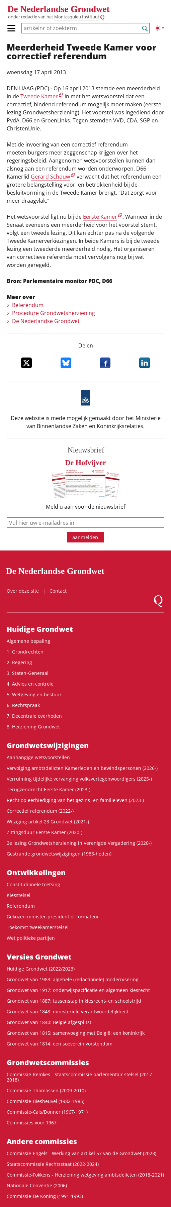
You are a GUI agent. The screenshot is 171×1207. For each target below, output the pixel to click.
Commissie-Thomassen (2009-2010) (46, 1090)
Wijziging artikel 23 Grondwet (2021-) (48, 821)
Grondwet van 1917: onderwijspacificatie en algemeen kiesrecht (78, 990)
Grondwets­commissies (48, 1063)
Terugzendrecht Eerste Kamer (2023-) (48, 789)
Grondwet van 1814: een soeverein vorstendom (59, 1043)
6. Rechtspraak (23, 705)
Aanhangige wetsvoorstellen (38, 757)
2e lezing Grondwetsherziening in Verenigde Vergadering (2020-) (79, 843)
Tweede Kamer (39, 96)
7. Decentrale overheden (34, 716)
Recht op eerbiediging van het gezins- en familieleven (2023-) (75, 800)
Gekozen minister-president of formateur (53, 916)
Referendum (28, 305)
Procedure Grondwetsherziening (53, 313)
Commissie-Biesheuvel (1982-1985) (45, 1101)
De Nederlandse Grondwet (58, 9)
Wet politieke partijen (31, 938)
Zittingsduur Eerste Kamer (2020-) (44, 832)
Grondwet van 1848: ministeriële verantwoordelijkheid (68, 1011)
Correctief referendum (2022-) (40, 811)
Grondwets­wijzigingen (48, 745)
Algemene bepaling (28, 641)
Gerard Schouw (50, 176)
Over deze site (23, 591)
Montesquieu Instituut (76, 17)
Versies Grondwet (39, 957)
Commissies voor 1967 (32, 1122)
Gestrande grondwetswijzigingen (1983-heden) (59, 853)
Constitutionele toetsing (33, 884)
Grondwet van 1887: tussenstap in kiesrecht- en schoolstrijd (74, 1001)
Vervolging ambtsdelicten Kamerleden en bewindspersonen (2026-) (82, 768)
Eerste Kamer (100, 216)
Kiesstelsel (18, 895)
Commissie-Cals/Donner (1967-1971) (47, 1112)
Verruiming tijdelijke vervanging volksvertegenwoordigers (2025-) (79, 779)
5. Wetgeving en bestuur (34, 694)
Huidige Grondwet (40, 629)
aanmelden (85, 537)
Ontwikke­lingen (36, 873)
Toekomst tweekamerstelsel (38, 927)
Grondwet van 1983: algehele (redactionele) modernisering (73, 979)
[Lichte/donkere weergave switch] (159, 28)
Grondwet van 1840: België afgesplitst (49, 1022)
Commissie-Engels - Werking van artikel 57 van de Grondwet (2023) (81, 1153)
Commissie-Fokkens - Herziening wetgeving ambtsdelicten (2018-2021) (85, 1175)
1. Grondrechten (25, 651)
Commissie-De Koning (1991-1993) (45, 1196)
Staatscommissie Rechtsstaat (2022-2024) (53, 1164)
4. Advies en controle (30, 684)
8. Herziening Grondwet (33, 726)
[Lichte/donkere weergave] (159, 28)
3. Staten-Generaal (28, 673)
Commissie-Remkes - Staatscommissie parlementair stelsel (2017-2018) (80, 1077)
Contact (58, 591)
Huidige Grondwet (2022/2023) (41, 969)
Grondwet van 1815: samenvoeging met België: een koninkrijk (76, 1033)
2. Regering (19, 662)
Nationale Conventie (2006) (37, 1185)
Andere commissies (42, 1141)
